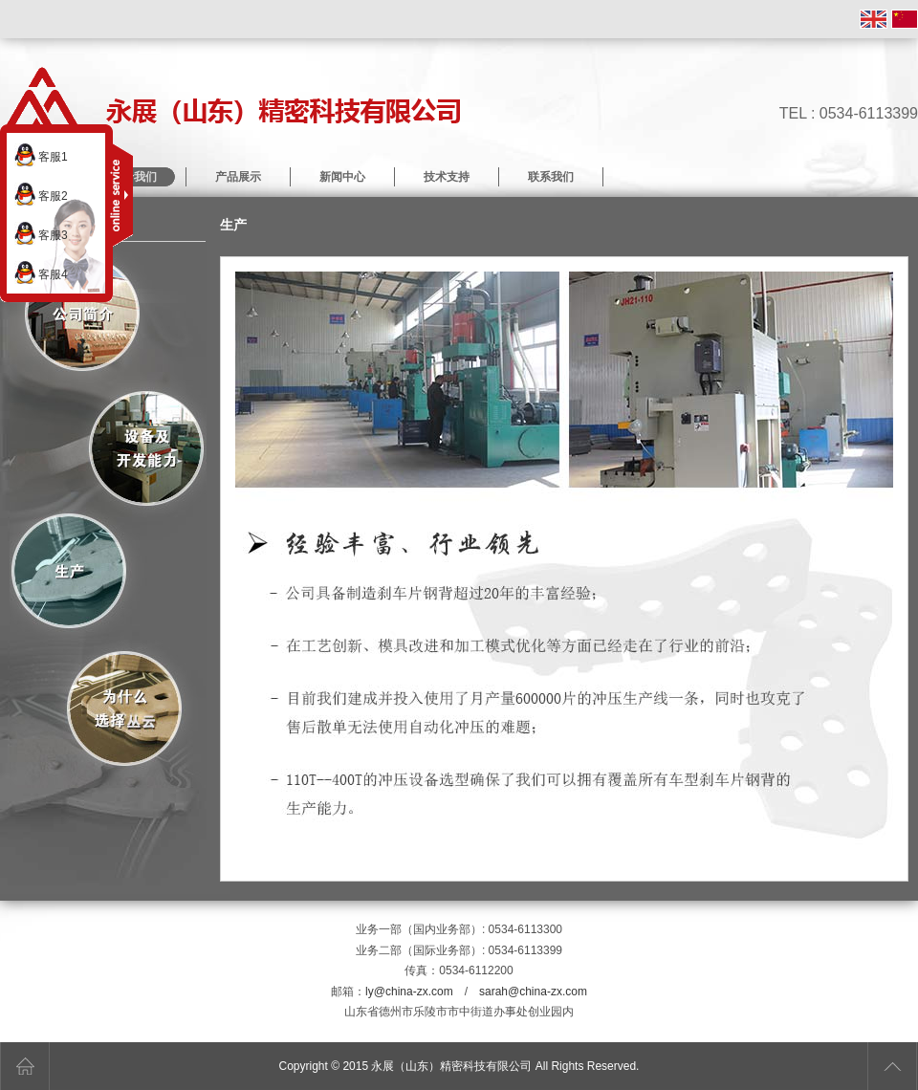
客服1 (41, 154)
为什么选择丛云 (124, 708)
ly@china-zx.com (409, 991)
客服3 (41, 233)
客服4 (41, 272)
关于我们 (83, 313)
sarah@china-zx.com (533, 991)
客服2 (41, 194)
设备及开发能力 (146, 449)
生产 (69, 573)
